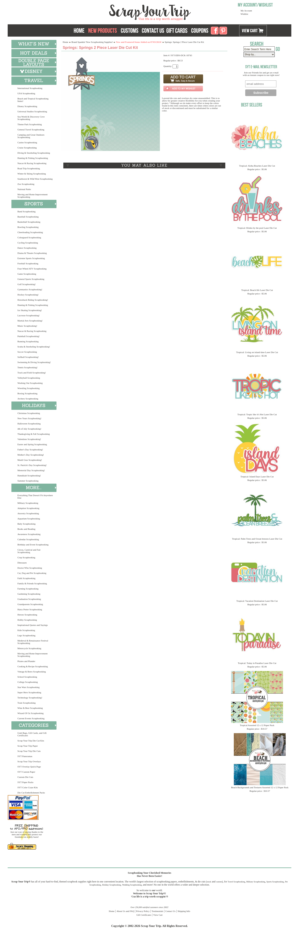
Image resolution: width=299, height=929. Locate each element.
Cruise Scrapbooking (27, 147)
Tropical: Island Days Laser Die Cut (256, 476)
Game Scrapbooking (26, 274)
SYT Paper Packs (25, 782)
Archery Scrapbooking (27, 398)
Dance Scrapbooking (27, 248)
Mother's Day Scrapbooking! (30, 454)
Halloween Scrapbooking (29, 423)
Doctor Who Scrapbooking (29, 568)
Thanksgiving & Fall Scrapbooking (33, 434)
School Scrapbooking (27, 677)
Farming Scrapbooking (27, 588)
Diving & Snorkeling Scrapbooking (33, 153)
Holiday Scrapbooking (111, 885)
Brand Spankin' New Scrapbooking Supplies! (92, 42)
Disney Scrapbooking (27, 106)
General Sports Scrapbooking (30, 279)
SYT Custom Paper (26, 772)
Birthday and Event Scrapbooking (32, 544)
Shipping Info (184, 911)
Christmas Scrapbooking (28, 413)
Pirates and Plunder (26, 661)
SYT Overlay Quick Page (29, 766)
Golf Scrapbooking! (26, 284)
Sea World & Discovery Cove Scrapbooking (31, 117)
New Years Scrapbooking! (29, 418)
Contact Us (170, 911)
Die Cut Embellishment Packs (31, 792)
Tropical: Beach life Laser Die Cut (257, 290)
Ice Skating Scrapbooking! (29, 310)
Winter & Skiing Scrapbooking (31, 173)
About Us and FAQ (125, 911)
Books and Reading (26, 529)
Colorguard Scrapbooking (29, 237)
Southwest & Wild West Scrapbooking (35, 179)
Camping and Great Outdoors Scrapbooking (30, 135)
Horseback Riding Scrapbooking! (32, 300)
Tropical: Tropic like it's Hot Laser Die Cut (257, 414)
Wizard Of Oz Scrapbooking (30, 713)
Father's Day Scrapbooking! (30, 449)
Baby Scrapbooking (26, 524)
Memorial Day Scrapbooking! (31, 470)
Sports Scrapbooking (275, 882)
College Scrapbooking (27, 682)
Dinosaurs (22, 562)
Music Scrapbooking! (27, 326)
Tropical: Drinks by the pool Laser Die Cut (257, 228)
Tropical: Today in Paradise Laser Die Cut (257, 663)
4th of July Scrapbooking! (29, 428)
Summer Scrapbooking (27, 480)
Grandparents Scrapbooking (30, 604)
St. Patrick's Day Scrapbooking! (32, 465)
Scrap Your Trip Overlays (29, 761)
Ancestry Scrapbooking (28, 513)
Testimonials (157, 911)
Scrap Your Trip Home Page (122, 11)
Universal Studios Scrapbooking (32, 111)
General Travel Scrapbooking (30, 129)
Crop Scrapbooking (26, 557)
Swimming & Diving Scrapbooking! (34, 362)
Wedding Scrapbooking (132, 885)
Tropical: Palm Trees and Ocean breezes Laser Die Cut (257, 538)
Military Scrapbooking (27, 503)
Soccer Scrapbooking (27, 352)
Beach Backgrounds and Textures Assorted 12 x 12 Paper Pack (259, 787)
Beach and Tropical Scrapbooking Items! (32, 99)
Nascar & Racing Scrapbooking (32, 163)
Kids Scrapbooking (26, 630)
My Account (246, 10)
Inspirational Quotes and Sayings (32, 625)
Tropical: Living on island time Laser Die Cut (257, 352)
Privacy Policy (143, 911)
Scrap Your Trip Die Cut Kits (30, 740)
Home (65, 42)
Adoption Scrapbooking (28, 508)
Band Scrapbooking (26, 211)
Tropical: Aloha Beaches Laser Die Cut (257, 165)
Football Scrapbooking (27, 263)
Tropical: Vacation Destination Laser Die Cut (257, 601)
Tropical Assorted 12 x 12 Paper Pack (257, 725)
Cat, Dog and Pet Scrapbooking (31, 573)
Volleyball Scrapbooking (28, 378)
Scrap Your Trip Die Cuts (29, 751)
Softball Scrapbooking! (28, 357)
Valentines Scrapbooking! (29, 439)
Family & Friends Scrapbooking (32, 583)
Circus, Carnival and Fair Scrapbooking (28, 551)
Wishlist (244, 14)
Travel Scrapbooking (236, 882)
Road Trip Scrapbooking (28, 168)
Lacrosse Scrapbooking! (28, 315)
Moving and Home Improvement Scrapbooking (32, 195)
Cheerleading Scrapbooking (30, 232)
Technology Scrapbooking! (29, 697)
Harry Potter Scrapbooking (29, 609)
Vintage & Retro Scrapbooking (31, 671)
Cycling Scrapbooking (27, 242)
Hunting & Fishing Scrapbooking (32, 158)
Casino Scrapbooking (27, 142)
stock (209, 882)
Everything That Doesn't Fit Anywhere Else (35, 496)
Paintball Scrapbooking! (28, 336)
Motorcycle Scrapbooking (29, 648)
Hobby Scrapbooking (27, 620)
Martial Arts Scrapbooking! (30, 320)
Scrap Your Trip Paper (27, 746)
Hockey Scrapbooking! (28, 294)
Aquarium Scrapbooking (28, 518)
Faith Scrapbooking (26, 578)
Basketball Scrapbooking (28, 222)
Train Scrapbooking (26, 703)
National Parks (24, 189)
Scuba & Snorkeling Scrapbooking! (33, 346)
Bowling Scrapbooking (28, 227)
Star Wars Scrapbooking (28, 687)
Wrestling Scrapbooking (28, 388)
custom (219, 882)
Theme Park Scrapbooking (29, 124)
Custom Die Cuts (25, 777)
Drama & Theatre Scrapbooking (32, 253)
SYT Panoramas (24, 756)
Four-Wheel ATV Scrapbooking (32, 268)
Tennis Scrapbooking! (27, 367)
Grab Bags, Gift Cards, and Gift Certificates (32, 734)
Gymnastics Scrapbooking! (29, 289)
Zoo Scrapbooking (25, 184)
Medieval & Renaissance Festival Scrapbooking (32, 641)
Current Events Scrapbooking (30, 718)
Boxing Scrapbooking (27, 393)
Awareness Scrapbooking (28, 534)
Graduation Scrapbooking (29, 599)
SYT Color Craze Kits (27, 787)
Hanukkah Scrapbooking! (29, 475)
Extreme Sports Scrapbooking (31, 258)
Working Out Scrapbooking (30, 383)
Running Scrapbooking (28, 341)
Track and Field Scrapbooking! (31, 372)
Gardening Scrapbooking (28, 594)
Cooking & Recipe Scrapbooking (32, 666)
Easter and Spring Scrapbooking (32, 444)
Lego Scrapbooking (26, 635)
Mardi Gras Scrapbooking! (29, 460)
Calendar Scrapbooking (28, 539)
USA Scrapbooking (26, 93)
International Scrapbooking (29, 88)
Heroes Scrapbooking (27, 614)
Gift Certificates (143, 915)
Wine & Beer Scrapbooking (30, 708)
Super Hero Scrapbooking (29, 692)
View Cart (158, 915)
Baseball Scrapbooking (28, 216)
